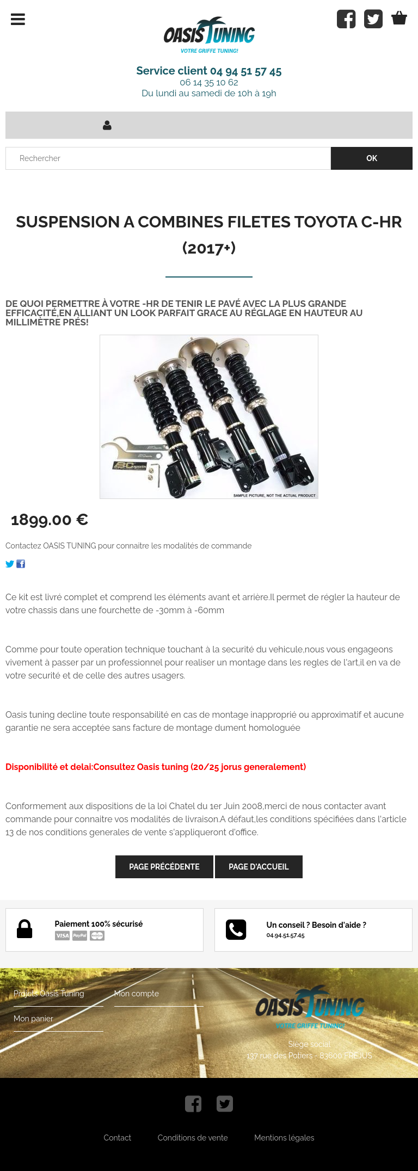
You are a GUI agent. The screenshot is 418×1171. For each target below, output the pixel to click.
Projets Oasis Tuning (49, 993)
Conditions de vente (193, 1137)
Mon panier (33, 1018)
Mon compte (136, 993)
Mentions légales (284, 1137)
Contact (118, 1137)
